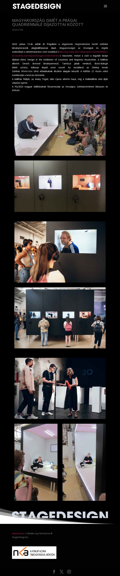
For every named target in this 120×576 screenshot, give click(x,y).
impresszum (18, 533)
